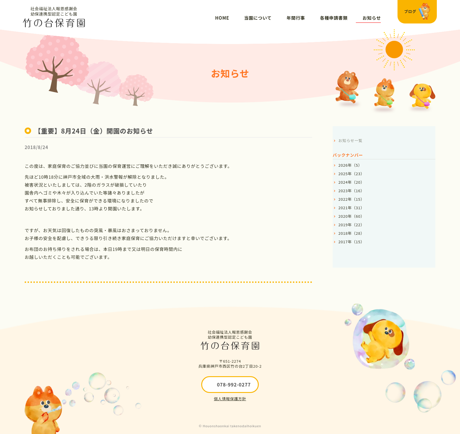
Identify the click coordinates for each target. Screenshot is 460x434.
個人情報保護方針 (230, 398)
